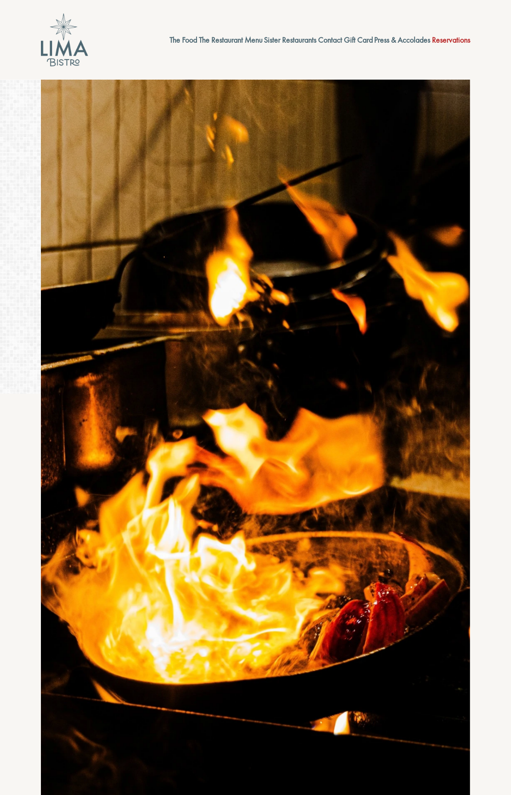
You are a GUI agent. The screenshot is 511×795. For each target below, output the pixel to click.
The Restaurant (221, 40)
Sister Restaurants (290, 40)
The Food (183, 40)
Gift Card (358, 40)
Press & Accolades (402, 40)
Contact (330, 40)
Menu (253, 40)
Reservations (451, 40)
